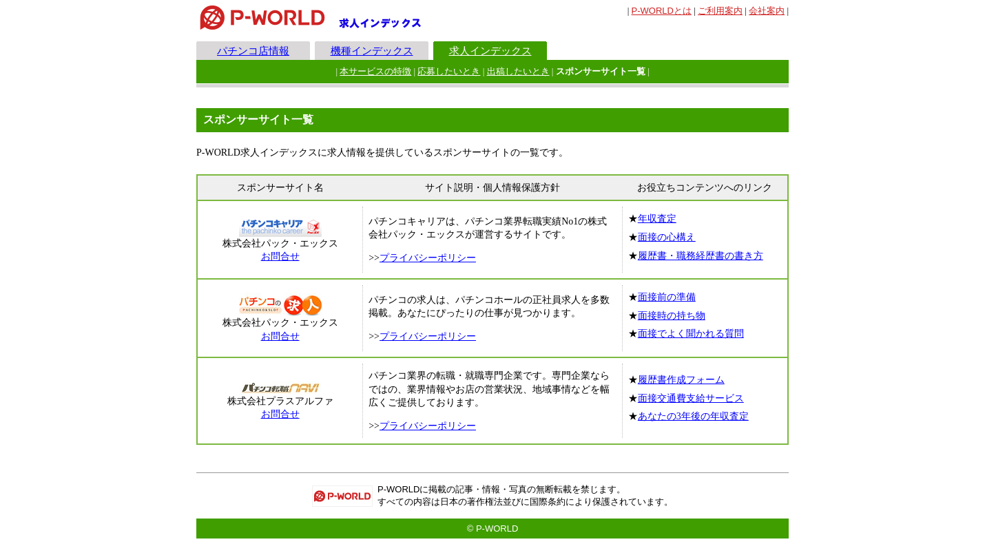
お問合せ (280, 256)
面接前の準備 (667, 297)
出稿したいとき (518, 71)
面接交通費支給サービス (691, 398)
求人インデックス (490, 50)
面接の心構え (667, 237)
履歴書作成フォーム (681, 380)
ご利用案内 (720, 11)
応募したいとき (448, 71)
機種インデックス (372, 50)
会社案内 (767, 11)
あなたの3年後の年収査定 (693, 416)
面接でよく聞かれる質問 (691, 333)
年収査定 (657, 218)
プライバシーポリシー (428, 258)
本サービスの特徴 (375, 71)
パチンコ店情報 (253, 50)
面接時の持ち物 (671, 316)
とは (662, 11)
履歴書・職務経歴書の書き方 (700, 256)
